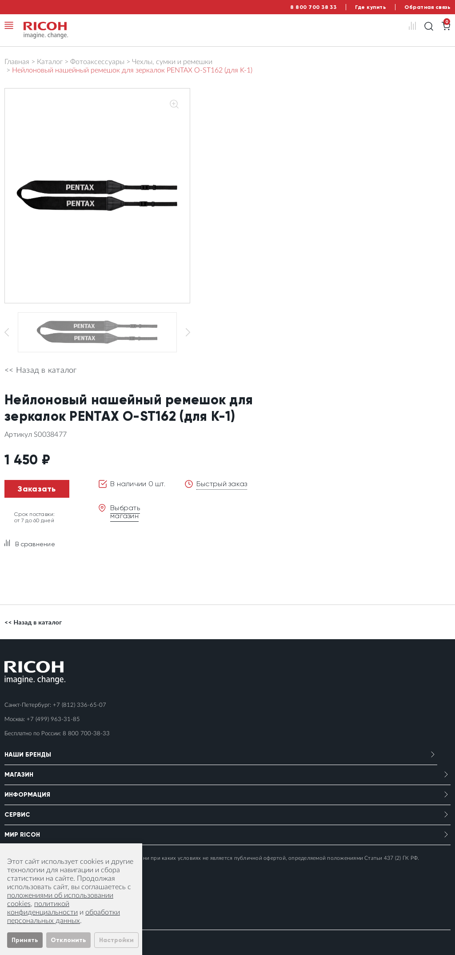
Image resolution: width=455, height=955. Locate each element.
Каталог (50, 61)
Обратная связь (427, 7)
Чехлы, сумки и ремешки (172, 61)
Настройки (116, 940)
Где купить (370, 7)
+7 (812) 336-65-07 (79, 705)
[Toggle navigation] (8, 25)
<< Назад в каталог (40, 371)
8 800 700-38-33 (86, 734)
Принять (25, 940)
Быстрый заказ (221, 484)
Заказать (37, 489)
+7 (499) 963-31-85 (53, 719)
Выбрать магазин (125, 512)
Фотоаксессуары (97, 61)
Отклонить (68, 940)
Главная (16, 61)
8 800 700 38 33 (313, 7)
